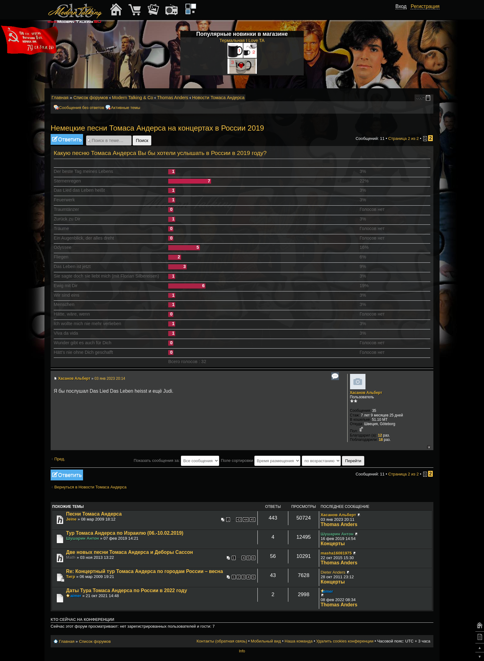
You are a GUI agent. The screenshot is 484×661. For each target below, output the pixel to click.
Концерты (333, 543)
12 (380, 435)
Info (242, 651)
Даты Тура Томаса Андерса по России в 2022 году (126, 590)
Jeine (71, 519)
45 (252, 519)
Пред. (59, 459)
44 (246, 519)
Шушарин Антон (82, 538)
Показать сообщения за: (176, 460)
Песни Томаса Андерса (94, 514)
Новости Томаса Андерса (218, 97)
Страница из (403, 138)
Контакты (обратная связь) (222, 641)
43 (239, 519)
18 (381, 439)
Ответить (67, 139)
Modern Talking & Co (132, 97)
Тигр (70, 576)
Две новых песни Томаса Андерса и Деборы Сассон (129, 552)
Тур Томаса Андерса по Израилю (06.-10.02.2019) (124, 533)
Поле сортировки (260, 460)
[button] (403, 13)
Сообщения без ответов (81, 107)
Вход (401, 6)
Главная (60, 97)
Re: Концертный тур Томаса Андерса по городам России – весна (144, 571)
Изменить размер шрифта (420, 98)
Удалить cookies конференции (344, 641)
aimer (75, 595)
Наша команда (298, 641)
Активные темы (125, 107)
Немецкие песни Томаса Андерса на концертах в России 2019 (157, 128)
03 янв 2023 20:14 (109, 378)
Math (71, 557)
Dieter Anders (333, 572)
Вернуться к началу (428, 447)
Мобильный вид (429, 98)
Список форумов (90, 97)
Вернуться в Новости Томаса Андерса (90, 487)
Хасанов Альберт (74, 378)
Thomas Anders (172, 97)
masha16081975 (336, 553)
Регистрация (425, 6)
